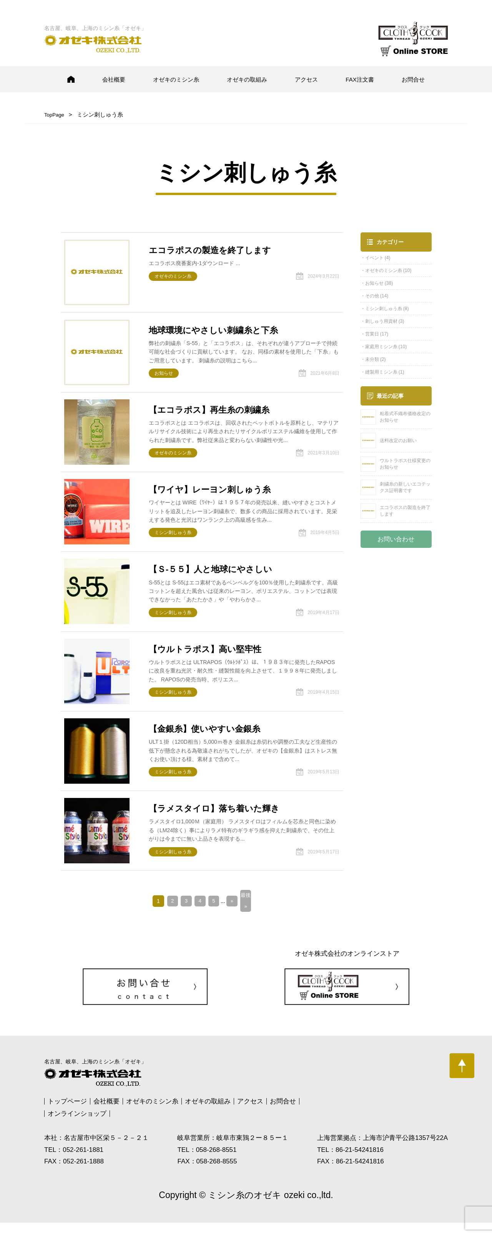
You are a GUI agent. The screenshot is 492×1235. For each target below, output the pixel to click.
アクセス (306, 79)
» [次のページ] (233, 913)
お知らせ (374, 283)
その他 (372, 296)
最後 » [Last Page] (248, 913)
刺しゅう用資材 (381, 321)
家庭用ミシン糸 (381, 346)
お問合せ (413, 79)
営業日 (372, 334)
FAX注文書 (360, 79)
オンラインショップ (77, 1126)
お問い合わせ (395, 539)
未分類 (372, 359)
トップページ (67, 1114)
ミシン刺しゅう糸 (383, 308)
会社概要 (113, 79)
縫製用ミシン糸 (381, 372)
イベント (374, 257)
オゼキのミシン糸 (176, 79)
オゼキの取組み (247, 79)
